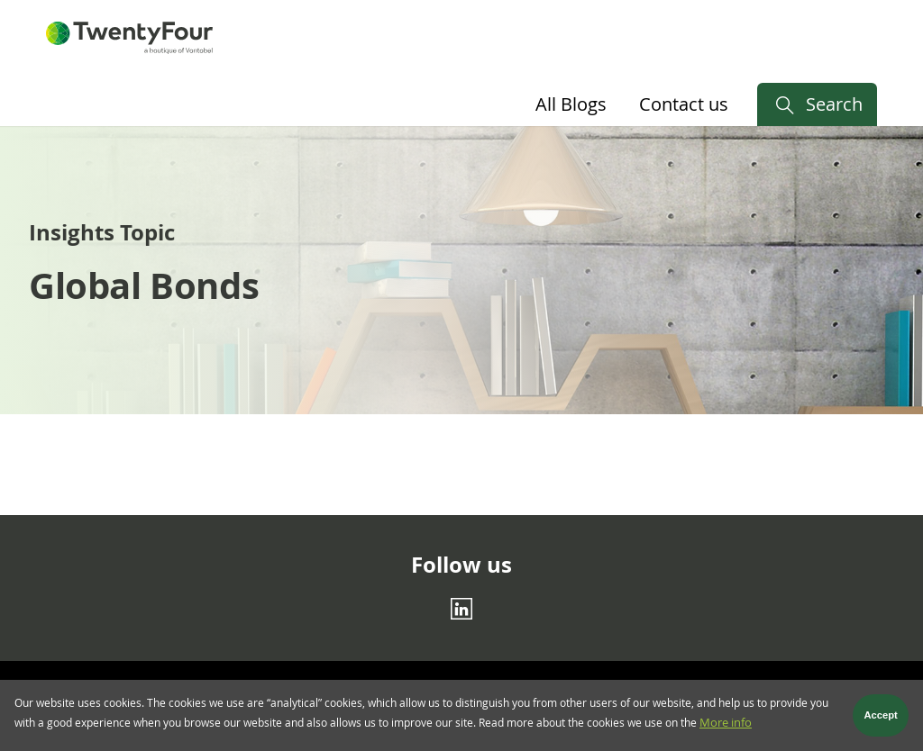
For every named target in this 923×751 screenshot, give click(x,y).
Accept (881, 720)
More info (725, 728)
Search (834, 104)
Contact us (683, 104)
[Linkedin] (461, 609)
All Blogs (571, 104)
